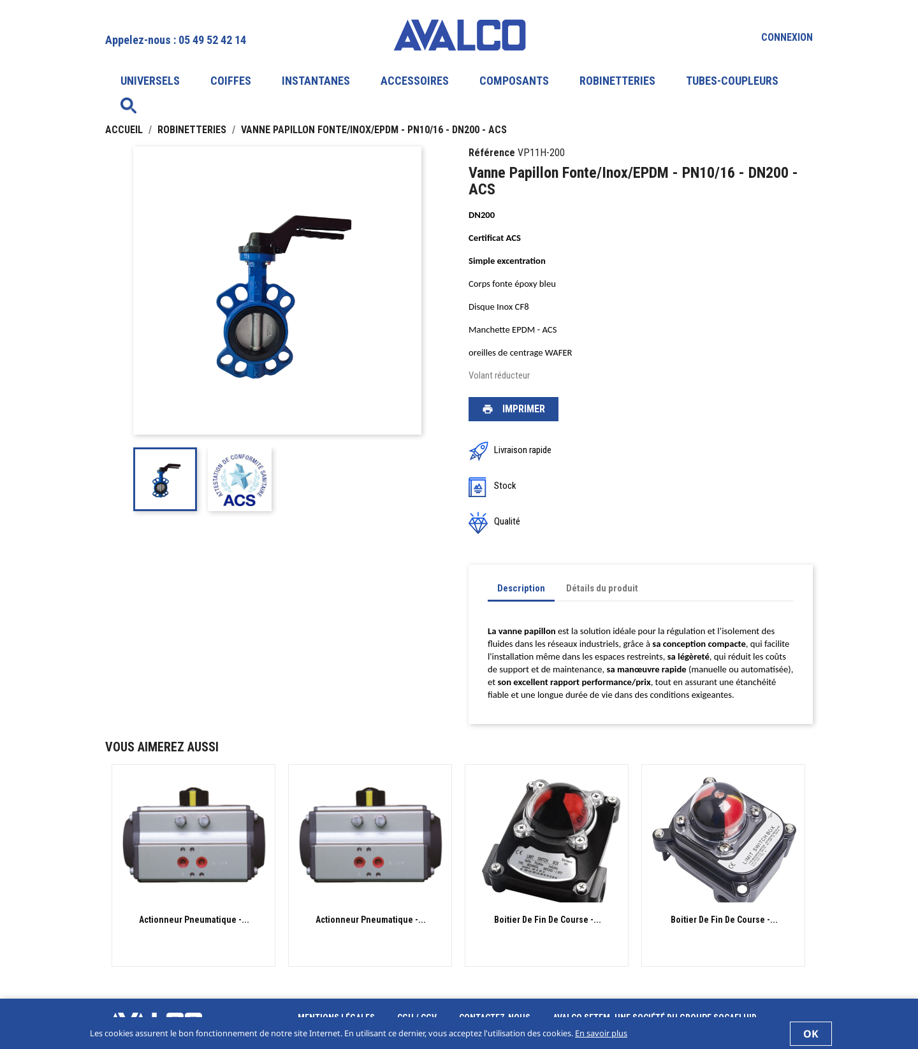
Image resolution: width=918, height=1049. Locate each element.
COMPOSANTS (514, 80)
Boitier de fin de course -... (547, 920)
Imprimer (513, 409)
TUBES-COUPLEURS (732, 80)
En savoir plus (601, 1033)
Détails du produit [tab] (602, 588)
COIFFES (230, 80)
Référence (492, 153)
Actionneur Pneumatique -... (194, 920)
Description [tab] (521, 588)
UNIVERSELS (150, 80)
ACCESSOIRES (415, 80)
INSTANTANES (316, 80)
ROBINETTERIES (617, 80)
